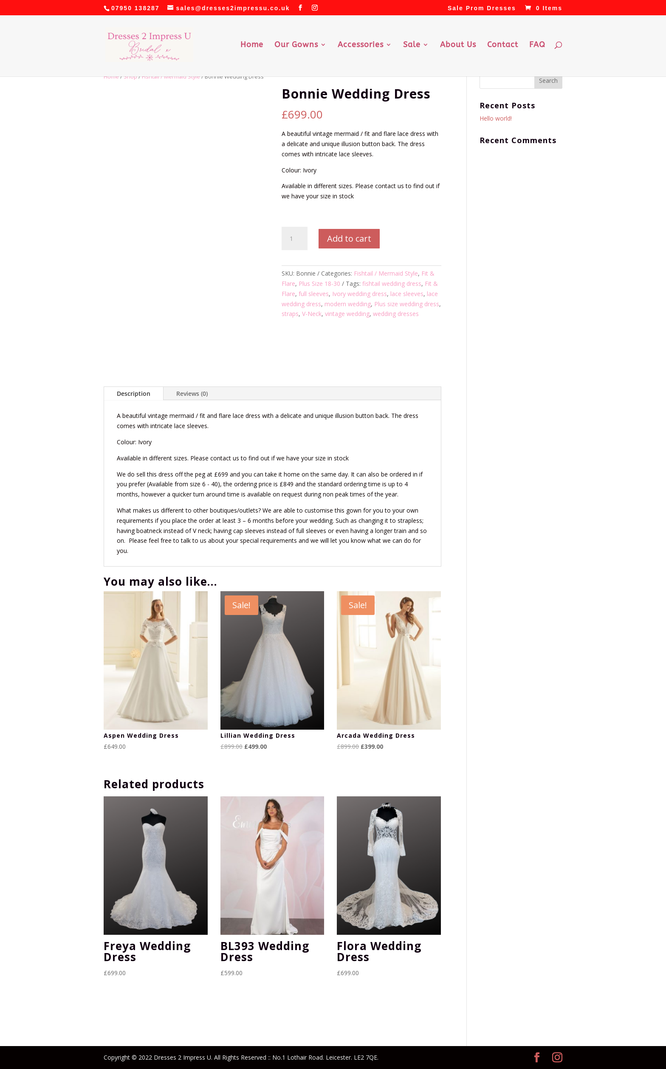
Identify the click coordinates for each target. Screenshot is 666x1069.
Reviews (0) (192, 393)
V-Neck (312, 314)
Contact (502, 45)
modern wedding (348, 304)
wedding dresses (396, 314)
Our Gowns (296, 45)
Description (133, 393)
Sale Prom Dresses (482, 8)
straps (290, 314)
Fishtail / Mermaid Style (171, 76)
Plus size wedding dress (406, 304)
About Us (458, 45)
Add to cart (349, 238)
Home (251, 45)
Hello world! (496, 118)
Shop (130, 76)
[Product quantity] (294, 239)
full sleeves (314, 294)
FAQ (537, 45)
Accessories (361, 45)
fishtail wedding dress (391, 283)
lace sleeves (406, 294)
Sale (411, 45)
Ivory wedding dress (359, 294)
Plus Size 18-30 (319, 283)
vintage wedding (347, 314)
